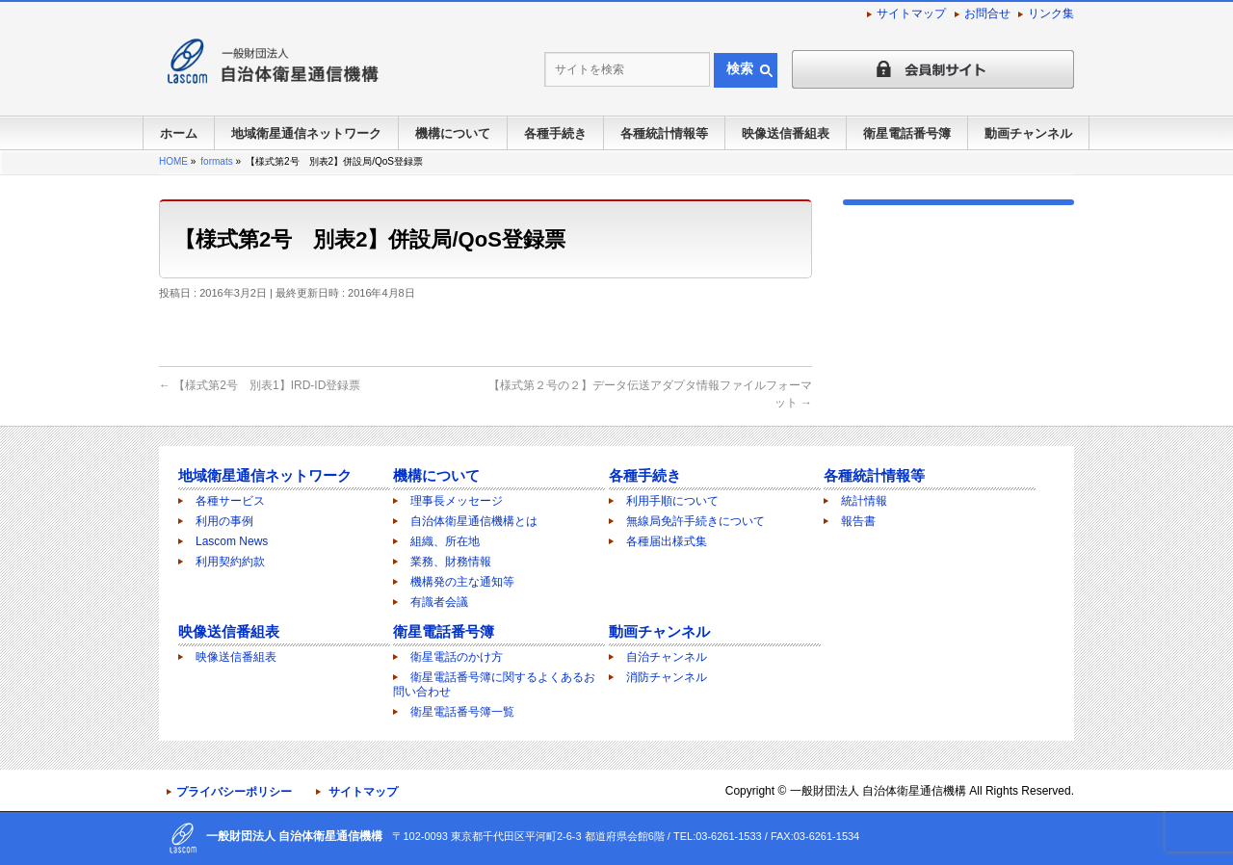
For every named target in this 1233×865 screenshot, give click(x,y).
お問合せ (987, 13)
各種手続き (645, 475)
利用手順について (672, 501)
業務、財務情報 (450, 561)
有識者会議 (439, 602)
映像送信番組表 (228, 631)
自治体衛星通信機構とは (474, 521)
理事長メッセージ (456, 501)
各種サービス (230, 501)
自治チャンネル (666, 657)
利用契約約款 (230, 561)
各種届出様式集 (666, 541)
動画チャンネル (659, 631)
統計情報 (864, 501)
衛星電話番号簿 (443, 631)
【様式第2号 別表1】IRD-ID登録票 (259, 385)
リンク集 (1051, 13)
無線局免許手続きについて (695, 521)
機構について (436, 475)
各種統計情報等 (874, 475)
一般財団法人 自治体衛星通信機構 (878, 791)
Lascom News (232, 541)
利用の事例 (224, 521)
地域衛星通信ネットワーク (265, 475)
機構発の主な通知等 (462, 582)
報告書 (858, 521)
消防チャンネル (666, 677)
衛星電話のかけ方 (456, 657)
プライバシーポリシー (234, 792)
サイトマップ (911, 13)
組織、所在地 (445, 541)
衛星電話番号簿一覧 (462, 712)
